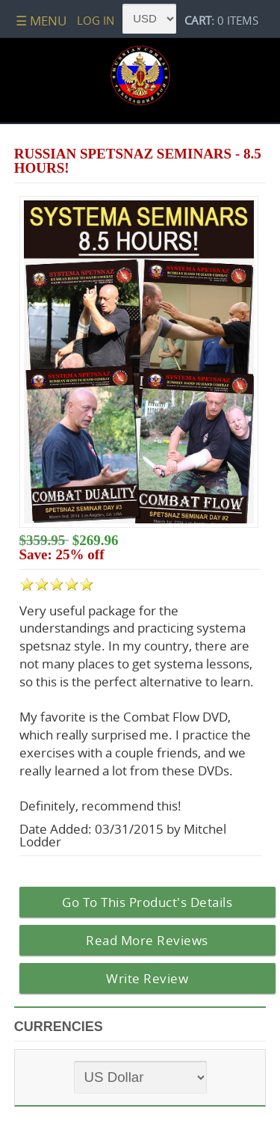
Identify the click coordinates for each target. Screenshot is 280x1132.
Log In (95, 20)
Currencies (58, 1026)
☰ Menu (41, 20)
